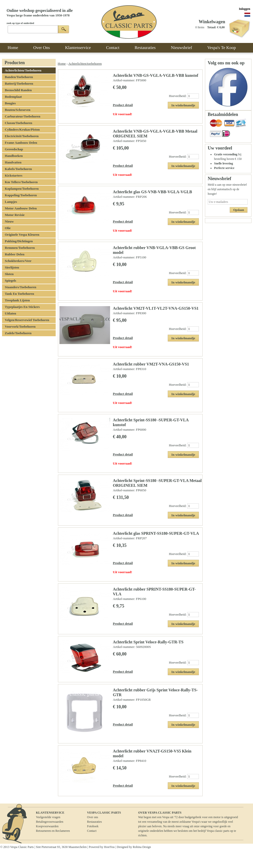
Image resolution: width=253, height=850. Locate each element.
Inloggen (244, 9)
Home (62, 63)
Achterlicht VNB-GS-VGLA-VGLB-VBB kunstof (155, 75)
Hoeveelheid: (178, 96)
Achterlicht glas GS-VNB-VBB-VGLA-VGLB (152, 192)
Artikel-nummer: (124, 80)
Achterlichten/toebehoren (85, 63)
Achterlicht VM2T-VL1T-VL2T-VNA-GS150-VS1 (156, 308)
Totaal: (211, 27)
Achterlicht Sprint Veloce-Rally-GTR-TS (148, 642)
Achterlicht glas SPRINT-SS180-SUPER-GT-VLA (156, 533)
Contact (91, 831)
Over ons (92, 817)
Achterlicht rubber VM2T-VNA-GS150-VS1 (151, 364)
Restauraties (94, 821)
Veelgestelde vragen (48, 817)
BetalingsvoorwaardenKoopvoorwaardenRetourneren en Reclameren (53, 826)
